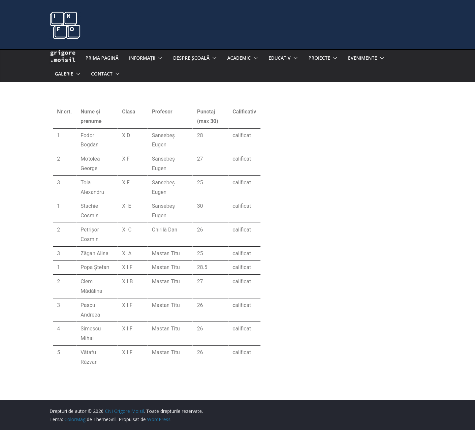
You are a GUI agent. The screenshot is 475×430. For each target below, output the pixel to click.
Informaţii (142, 58)
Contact (101, 74)
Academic (239, 58)
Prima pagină (101, 58)
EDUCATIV (280, 58)
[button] (159, 58)
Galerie (64, 74)
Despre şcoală (191, 58)
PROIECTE (319, 58)
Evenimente (362, 58)
